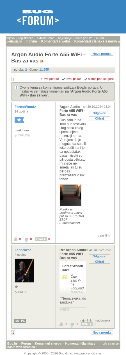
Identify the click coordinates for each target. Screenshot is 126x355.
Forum (26, 343)
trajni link (104, 235)
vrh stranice (111, 343)
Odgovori (99, 113)
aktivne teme (45, 38)
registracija (25, 38)
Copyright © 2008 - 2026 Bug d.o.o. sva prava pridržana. (63, 353)
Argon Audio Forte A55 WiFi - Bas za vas (72, 111)
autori (100, 38)
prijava (10, 38)
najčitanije (65, 38)
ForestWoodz (26, 107)
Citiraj (99, 118)
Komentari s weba (48, 343)
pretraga (11, 41)
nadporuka (102, 320)
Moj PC (20, 320)
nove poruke (84, 38)
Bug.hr (12, 343)
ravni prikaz (73, 78)
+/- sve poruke (49, 78)
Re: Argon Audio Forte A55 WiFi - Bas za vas (72, 254)
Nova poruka (102, 53)
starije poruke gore (101, 78)
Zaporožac (23, 250)
